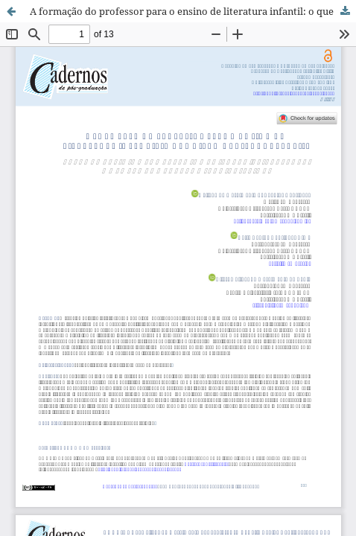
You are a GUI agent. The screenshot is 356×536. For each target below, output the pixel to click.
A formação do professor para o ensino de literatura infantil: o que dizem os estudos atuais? (193, 11)
